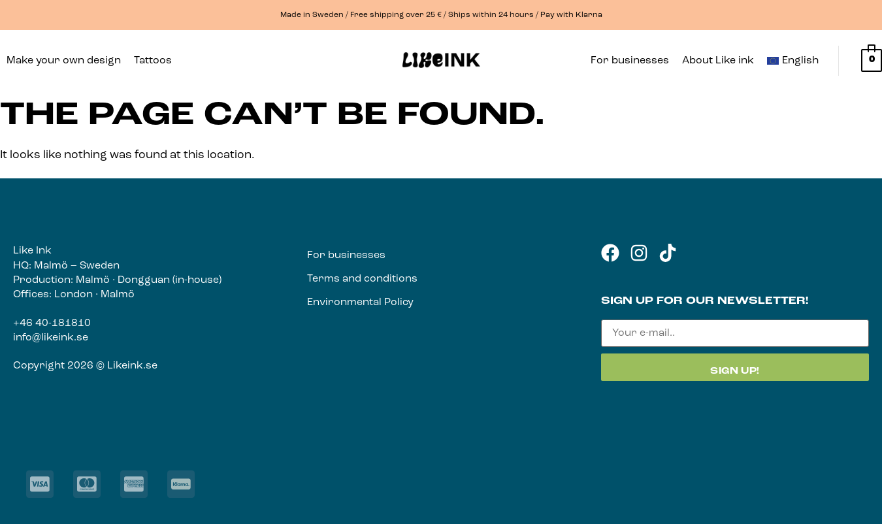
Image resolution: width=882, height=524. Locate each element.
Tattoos (153, 61)
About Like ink (718, 61)
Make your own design (64, 61)
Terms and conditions (362, 279)
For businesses (630, 61)
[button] (156, 61)
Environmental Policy (360, 302)
